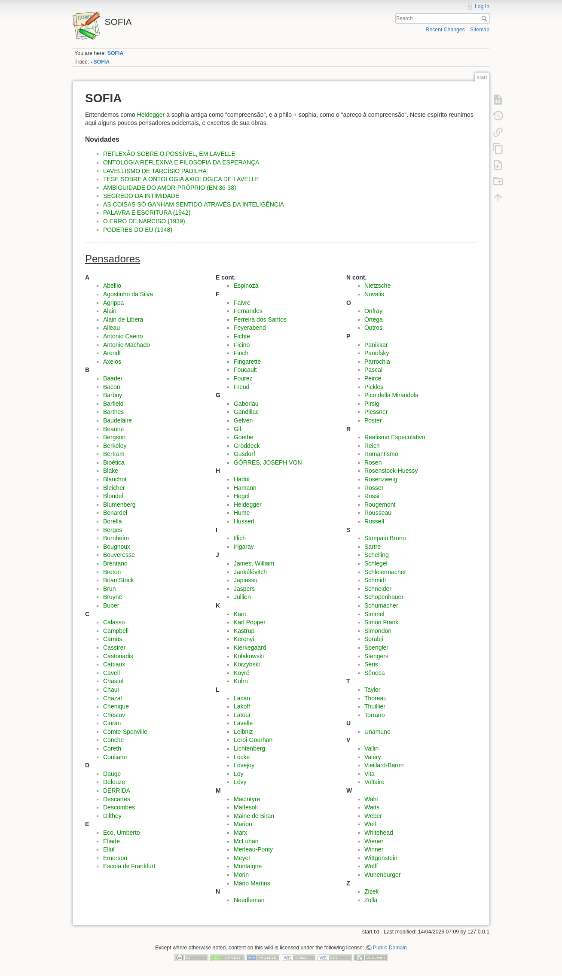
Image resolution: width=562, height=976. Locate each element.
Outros (373, 327)
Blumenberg (119, 504)
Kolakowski (249, 656)
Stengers (376, 656)
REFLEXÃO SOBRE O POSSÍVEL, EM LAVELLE (169, 153)
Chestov (114, 714)
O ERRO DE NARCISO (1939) (144, 221)
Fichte (242, 336)
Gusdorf (244, 453)
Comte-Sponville (125, 731)
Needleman (249, 900)
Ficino (242, 344)
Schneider (377, 588)
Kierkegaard (250, 647)
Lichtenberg (249, 748)
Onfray (373, 310)
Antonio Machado (126, 344)
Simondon (377, 630)
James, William (254, 563)
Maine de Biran (254, 815)
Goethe (244, 437)
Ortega (373, 319)
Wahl (371, 799)
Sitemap (479, 30)
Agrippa (113, 302)
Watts (371, 807)
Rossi (371, 496)
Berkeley (114, 445)
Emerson (115, 857)
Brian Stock (118, 580)
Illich (240, 538)
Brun (109, 588)
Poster (373, 420)
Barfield (113, 403)
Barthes (113, 411)
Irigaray (244, 546)
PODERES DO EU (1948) (137, 229)
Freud (242, 386)
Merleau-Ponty (253, 849)
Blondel (113, 496)
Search (485, 18)
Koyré (242, 672)
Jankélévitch (250, 572)
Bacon (111, 386)
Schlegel (376, 563)
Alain (109, 310)
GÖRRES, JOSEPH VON (268, 462)
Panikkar (376, 344)
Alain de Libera (123, 319)
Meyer (242, 857)
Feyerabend (250, 327)
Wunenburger (382, 874)
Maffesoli (246, 807)
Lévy (240, 781)
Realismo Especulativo (394, 437)
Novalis (374, 294)
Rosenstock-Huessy (391, 470)
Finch (241, 353)
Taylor (372, 689)
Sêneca (374, 672)
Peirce (373, 378)
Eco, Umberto (121, 832)
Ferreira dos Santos (260, 319)
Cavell (111, 672)
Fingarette (247, 361)
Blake (110, 470)
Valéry (372, 757)
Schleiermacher (385, 572)
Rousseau (377, 512)
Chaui (111, 689)
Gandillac (246, 411)
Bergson (114, 437)
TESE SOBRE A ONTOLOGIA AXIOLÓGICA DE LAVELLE (181, 179)
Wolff (371, 866)
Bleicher (114, 487)
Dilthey (112, 815)
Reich (372, 445)
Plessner (376, 411)
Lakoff (242, 706)
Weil (370, 824)
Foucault (245, 369)
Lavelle (243, 723)
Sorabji (373, 638)
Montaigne (248, 866)
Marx (240, 832)
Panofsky (376, 353)
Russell (374, 521)
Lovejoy (244, 765)
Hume (242, 512)
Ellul (108, 849)
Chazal (112, 698)
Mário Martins (252, 883)
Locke (242, 757)
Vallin (371, 748)
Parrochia (377, 361)
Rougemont (379, 504)
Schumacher (381, 605)
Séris (371, 664)
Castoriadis (118, 656)
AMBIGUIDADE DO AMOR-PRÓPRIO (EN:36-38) (169, 187)
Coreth (112, 748)
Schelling (376, 554)
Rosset (373, 487)
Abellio (112, 285)
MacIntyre (247, 799)
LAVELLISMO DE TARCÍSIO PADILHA (155, 170)
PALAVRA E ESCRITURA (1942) (146, 212)
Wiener (373, 841)
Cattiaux (114, 664)
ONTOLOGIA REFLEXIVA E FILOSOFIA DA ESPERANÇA (181, 162)
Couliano (115, 757)
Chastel (113, 681)
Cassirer (114, 647)
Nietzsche (377, 285)
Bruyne (112, 596)
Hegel (242, 496)
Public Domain (390, 948)
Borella (112, 521)
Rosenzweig (380, 479)
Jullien (242, 596)
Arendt (112, 353)
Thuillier (374, 706)
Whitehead (378, 832)
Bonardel (115, 512)
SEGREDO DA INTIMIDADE (141, 195)
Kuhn (241, 681)
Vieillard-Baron (384, 765)
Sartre (372, 546)
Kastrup (244, 630)
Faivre (242, 302)
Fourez (243, 378)
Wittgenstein (380, 857)
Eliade (111, 841)
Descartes (116, 799)
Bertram (114, 453)
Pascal (373, 369)
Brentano (115, 563)
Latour (242, 714)
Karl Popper (250, 622)
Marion (243, 824)
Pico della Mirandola (391, 395)
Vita (369, 773)
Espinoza (246, 285)
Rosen (373, 462)
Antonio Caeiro (123, 336)
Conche (113, 739)
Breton (112, 572)
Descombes (119, 807)
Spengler (376, 647)
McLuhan (246, 841)
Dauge (112, 773)
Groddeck (247, 445)
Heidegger (151, 114)
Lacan (242, 698)
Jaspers (244, 588)
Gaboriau (246, 403)
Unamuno (377, 731)
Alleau (111, 327)
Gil (237, 429)
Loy (239, 773)
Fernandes (248, 310)
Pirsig (371, 403)
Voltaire (374, 781)
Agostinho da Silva (128, 294)
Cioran (112, 723)
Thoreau (375, 698)
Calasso (114, 622)
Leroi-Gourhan (253, 739)
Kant (240, 614)
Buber (111, 605)
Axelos (112, 361)
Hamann (245, 487)
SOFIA (115, 53)
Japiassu (245, 580)
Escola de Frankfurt (129, 866)
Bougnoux (116, 546)
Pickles (373, 386)
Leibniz (243, 731)
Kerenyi (244, 638)
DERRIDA (116, 790)
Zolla (370, 900)
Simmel (374, 614)
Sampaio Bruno (385, 538)
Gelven (243, 420)
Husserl (244, 521)
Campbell (115, 630)
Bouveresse (119, 554)
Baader (112, 378)
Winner (373, 849)
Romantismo (381, 453)
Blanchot (114, 479)
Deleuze (114, 781)
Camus (112, 638)
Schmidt (375, 580)
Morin (241, 874)
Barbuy (112, 395)
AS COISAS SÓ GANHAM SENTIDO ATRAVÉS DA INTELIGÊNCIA (193, 204)
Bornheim (116, 538)
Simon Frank (381, 622)
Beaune (113, 429)
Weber (373, 815)
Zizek (371, 891)
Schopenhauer (383, 596)
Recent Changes (445, 30)
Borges (112, 529)
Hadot (242, 479)
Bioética (114, 462)
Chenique (116, 706)
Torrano (374, 714)
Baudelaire (117, 420)
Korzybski (247, 664)
